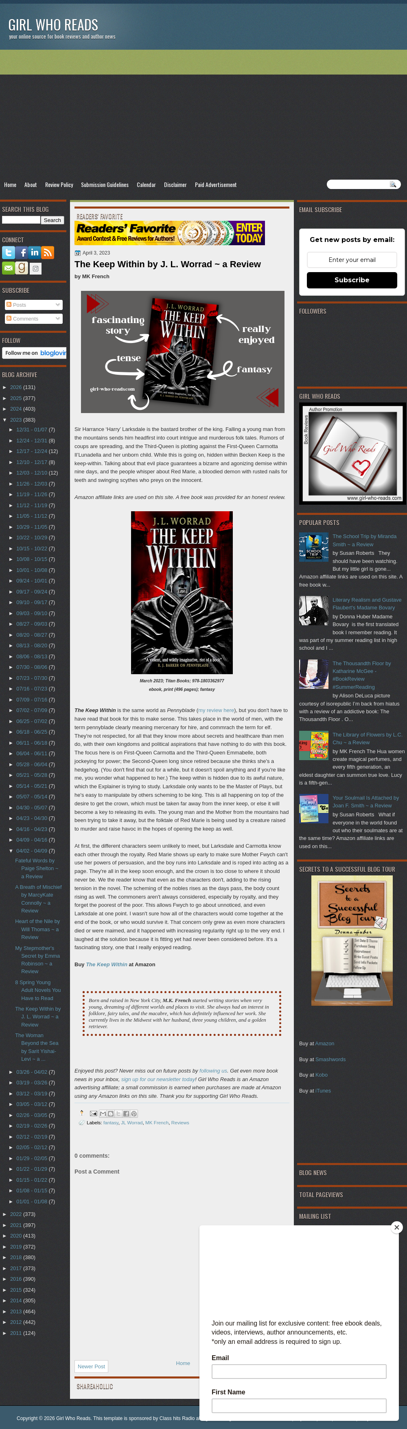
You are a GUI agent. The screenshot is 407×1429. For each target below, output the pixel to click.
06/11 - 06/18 (32, 743)
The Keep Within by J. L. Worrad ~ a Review (38, 1017)
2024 (16, 409)
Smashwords (330, 1059)
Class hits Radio (177, 1418)
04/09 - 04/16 (32, 840)
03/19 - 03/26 (32, 1082)
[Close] (397, 1227)
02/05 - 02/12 (32, 1147)
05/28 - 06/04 (32, 764)
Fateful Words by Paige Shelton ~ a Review (36, 868)
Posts (16, 305)
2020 (16, 1236)
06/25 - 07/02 (32, 721)
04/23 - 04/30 (32, 818)
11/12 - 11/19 (32, 505)
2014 (16, 1300)
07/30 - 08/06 (32, 667)
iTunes (323, 1091)
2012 (16, 1322)
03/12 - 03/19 (32, 1093)
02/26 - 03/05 (32, 1115)
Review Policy (59, 184)
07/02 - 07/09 (32, 710)
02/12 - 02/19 (32, 1137)
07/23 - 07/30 (32, 678)
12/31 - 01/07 (32, 430)
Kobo (321, 1075)
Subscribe (352, 280)
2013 (16, 1311)
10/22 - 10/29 (32, 537)
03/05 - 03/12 (32, 1104)
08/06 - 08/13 (32, 656)
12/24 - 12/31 (32, 440)
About (30, 184)
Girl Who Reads (53, 24)
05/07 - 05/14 (32, 797)
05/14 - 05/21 (32, 786)
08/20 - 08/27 (32, 635)
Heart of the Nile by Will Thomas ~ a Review (37, 929)
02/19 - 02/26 (32, 1126)
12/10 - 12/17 (32, 462)
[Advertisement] (203, 114)
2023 (16, 420)
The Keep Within (106, 964)
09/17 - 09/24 (32, 592)
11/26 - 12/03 (32, 484)
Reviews (180, 1122)
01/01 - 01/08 (32, 1201)
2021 (16, 1225)
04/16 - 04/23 (32, 829)
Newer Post (91, 1366)
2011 (16, 1333)
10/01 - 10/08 (32, 570)
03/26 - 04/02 (32, 1072)
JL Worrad (131, 1122)
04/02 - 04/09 (32, 851)
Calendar (146, 184)
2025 (16, 398)
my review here (216, 710)
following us (213, 1071)
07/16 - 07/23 (32, 689)
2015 (16, 1290)
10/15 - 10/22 (32, 548)
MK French (156, 1122)
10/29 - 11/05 (32, 527)
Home (10, 184)
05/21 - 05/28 (32, 775)
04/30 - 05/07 (32, 808)
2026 (16, 387)
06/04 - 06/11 (32, 753)
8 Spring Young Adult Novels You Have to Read (38, 990)
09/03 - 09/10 (32, 613)
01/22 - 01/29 (32, 1169)
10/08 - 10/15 (32, 559)
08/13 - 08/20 (32, 645)
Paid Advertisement (216, 184)
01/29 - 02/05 (32, 1158)
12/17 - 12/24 (32, 451)
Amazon (324, 1043)
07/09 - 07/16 (32, 700)
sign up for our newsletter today (158, 1079)
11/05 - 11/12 (32, 516)
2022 (16, 1214)
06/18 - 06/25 (32, 732)
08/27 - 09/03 (32, 624)
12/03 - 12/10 (32, 473)
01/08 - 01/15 (32, 1190)
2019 (16, 1247)
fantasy (110, 1122)
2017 (16, 1268)
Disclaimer (175, 184)
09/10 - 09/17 (32, 602)
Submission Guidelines (105, 184)
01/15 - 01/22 (32, 1180)
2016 (16, 1279)
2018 (16, 1257)
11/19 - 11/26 (32, 494)
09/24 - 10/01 (32, 581)
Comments (22, 319)
